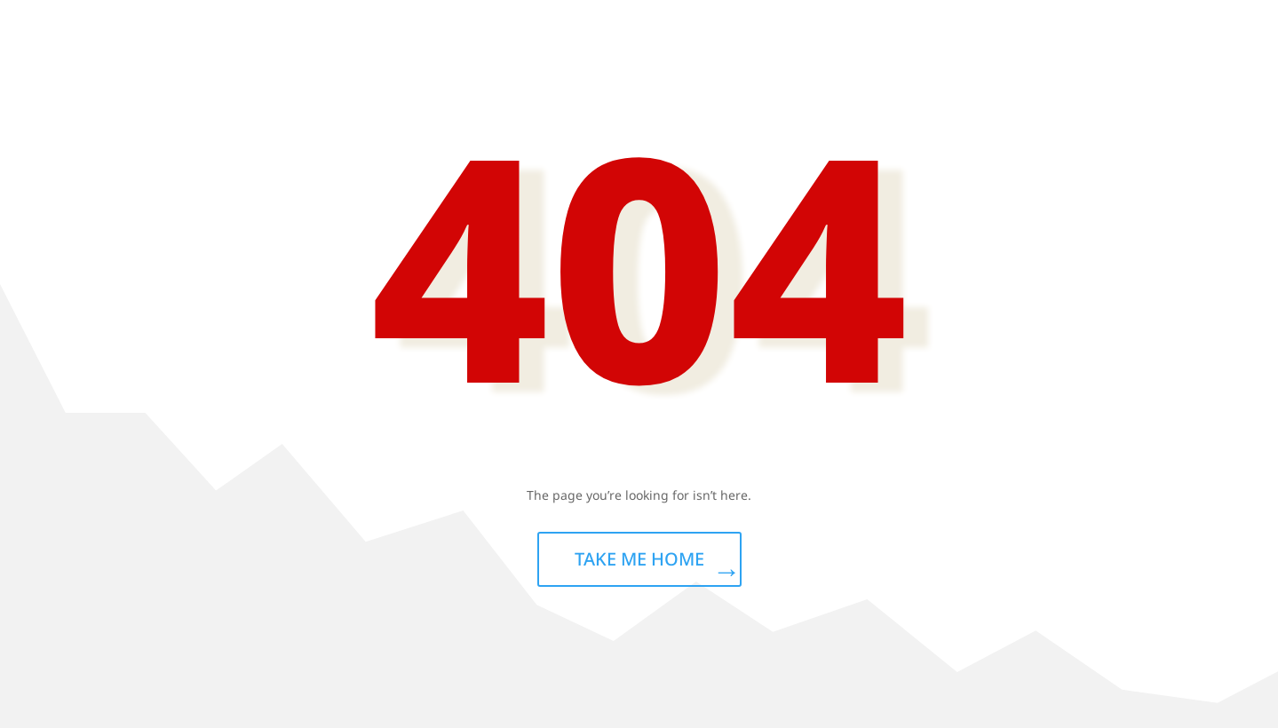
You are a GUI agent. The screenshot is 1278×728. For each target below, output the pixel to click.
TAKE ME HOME (639, 559)
